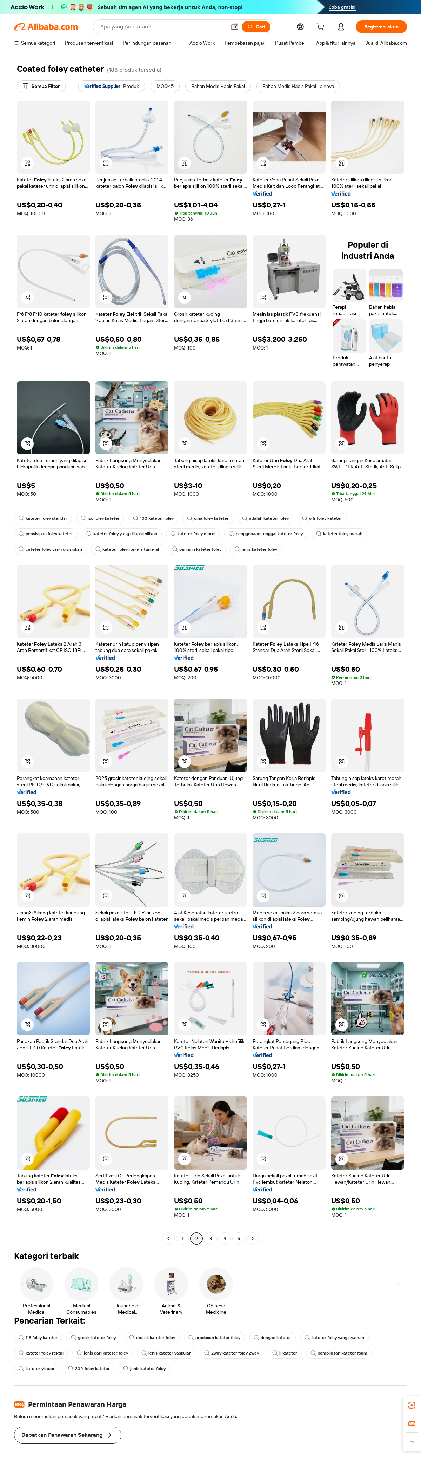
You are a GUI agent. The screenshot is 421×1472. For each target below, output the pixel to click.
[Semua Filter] (41, 86)
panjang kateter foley (196, 549)
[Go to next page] (252, 1238)
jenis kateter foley (256, 549)
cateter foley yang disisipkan (50, 549)
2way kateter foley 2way (231, 1353)
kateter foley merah (339, 534)
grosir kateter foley (93, 1337)
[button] (234, 27)
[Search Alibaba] (162, 27)
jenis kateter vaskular (166, 1353)
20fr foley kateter (89, 1368)
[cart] (321, 28)
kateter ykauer (37, 1368)
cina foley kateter (208, 518)
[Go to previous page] (168, 1238)
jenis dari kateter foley (102, 1353)
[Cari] (256, 26)
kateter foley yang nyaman (334, 1337)
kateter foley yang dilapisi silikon (121, 534)
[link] (412, 1405)
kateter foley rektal (41, 1353)
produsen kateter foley (214, 1337)
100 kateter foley (153, 518)
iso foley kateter (100, 518)
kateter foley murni (193, 534)
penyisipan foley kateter (46, 534)
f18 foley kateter (38, 1337)
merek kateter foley (152, 1337)
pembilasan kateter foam (338, 1353)
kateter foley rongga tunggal (127, 549)
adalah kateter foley (265, 518)
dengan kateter (272, 1337)
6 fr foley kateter (322, 518)
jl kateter (284, 1353)
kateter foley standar (43, 518)
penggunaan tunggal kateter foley (266, 534)
